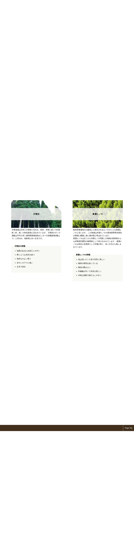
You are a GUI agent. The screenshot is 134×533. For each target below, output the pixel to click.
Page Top (128, 428)
